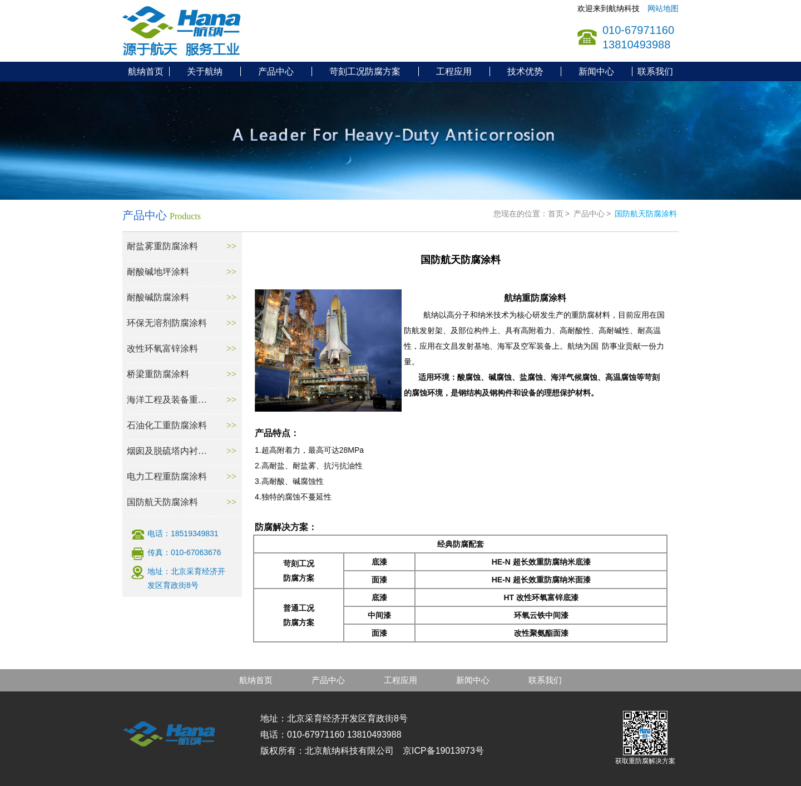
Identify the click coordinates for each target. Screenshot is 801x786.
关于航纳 (204, 71)
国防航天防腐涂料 (162, 502)
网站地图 (663, 8)
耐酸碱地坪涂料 (158, 271)
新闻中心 (596, 71)
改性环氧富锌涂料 (162, 348)
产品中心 (276, 71)
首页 (555, 213)
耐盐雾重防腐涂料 (162, 246)
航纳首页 (146, 71)
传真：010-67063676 (184, 552)
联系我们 (655, 71)
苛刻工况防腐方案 (364, 71)
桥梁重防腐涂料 (158, 374)
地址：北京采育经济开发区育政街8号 (186, 578)
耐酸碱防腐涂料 (158, 297)
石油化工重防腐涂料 (167, 425)
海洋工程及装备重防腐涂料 (168, 399)
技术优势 (525, 71)
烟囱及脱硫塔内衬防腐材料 (168, 451)
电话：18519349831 (183, 533)
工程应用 (454, 71)
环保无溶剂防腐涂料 (167, 323)
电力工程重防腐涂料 (167, 476)
